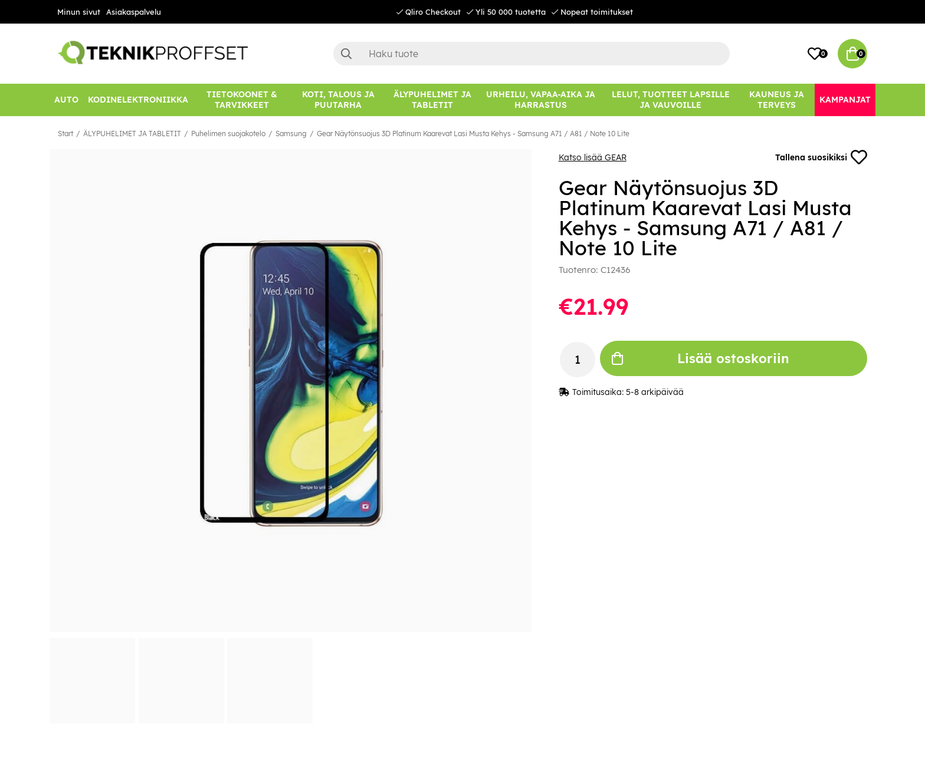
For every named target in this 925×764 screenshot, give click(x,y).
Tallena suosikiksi (821, 157)
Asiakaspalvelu (133, 12)
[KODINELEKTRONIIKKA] (138, 100)
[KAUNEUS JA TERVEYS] (777, 100)
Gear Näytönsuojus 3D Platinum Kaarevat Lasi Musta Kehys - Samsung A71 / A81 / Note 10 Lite (473, 133)
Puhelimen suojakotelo (228, 133)
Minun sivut (78, 12)
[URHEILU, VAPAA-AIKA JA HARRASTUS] (540, 100)
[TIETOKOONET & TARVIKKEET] (242, 100)
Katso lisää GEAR (592, 157)
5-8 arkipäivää (655, 392)
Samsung (291, 133)
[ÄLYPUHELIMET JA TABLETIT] (432, 100)
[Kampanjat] (845, 100)
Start (65, 133)
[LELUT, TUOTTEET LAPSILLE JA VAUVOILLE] (671, 100)
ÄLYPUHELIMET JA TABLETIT (132, 133)
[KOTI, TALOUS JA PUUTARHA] (338, 100)
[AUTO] (66, 100)
